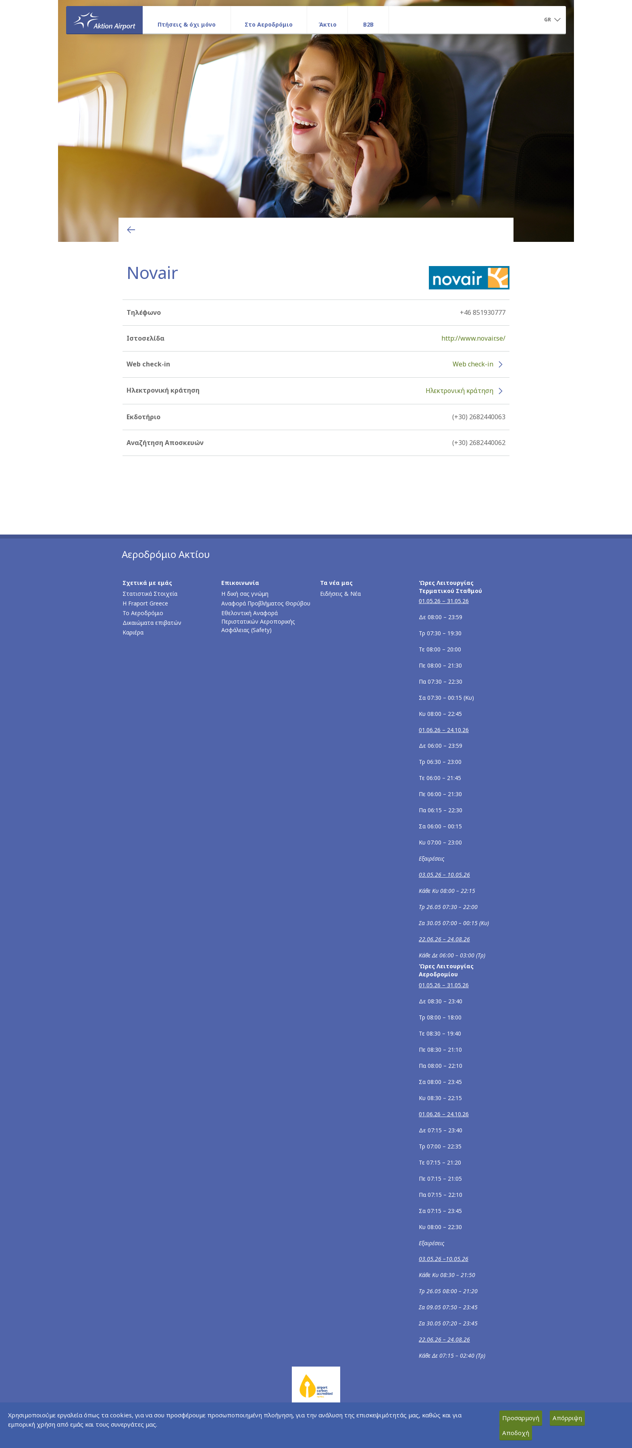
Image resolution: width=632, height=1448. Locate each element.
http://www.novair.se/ (473, 338)
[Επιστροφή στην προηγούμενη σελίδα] (131, 230)
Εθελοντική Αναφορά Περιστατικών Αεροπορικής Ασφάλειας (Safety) (258, 621)
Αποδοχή (515, 1433)
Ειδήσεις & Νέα (340, 593)
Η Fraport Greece (145, 603)
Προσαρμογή (520, 1418)
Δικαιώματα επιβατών (152, 622)
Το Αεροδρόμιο (143, 613)
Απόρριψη (567, 1418)
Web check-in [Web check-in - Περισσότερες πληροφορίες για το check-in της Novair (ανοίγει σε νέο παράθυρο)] (473, 364)
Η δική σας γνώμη (244, 593)
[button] (552, 20)
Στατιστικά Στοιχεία (150, 593)
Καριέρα (133, 632)
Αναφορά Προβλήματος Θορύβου (265, 603)
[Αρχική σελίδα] (104, 19)
